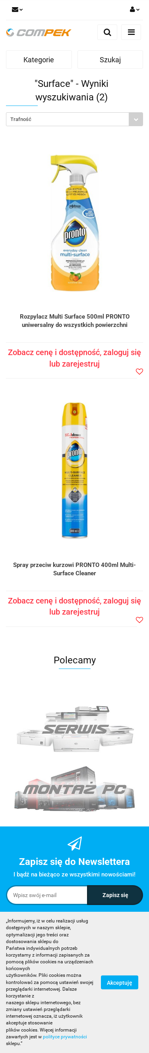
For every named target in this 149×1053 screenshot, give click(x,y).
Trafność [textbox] (20, 119)
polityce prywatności (65, 1037)
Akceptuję (119, 983)
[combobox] (74, 119)
